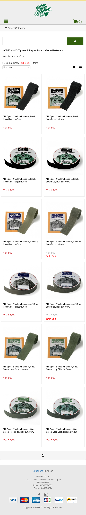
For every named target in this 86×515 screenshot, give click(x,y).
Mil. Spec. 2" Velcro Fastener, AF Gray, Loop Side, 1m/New (63, 243)
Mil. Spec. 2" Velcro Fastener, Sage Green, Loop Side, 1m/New (62, 368)
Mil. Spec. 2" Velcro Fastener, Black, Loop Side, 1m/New (62, 117)
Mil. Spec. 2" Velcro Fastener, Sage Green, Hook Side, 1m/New (19, 368)
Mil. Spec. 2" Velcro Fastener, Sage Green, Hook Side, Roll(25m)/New (19, 430)
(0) (77, 21)
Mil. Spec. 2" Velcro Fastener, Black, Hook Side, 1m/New (19, 117)
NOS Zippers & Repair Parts (27, 50)
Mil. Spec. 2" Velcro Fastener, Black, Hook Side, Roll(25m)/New (19, 180)
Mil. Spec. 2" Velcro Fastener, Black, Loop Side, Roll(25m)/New (62, 180)
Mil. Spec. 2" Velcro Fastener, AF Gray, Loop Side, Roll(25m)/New (63, 305)
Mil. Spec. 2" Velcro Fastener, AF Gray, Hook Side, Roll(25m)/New (20, 305)
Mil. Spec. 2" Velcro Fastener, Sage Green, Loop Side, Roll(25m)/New (62, 430)
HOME (6, 50)
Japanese (38, 471)
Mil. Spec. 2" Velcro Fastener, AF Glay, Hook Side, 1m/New (20, 243)
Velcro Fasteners (54, 50)
